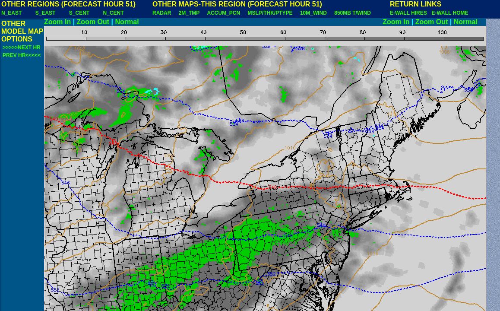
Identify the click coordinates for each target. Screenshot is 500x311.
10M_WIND (313, 13)
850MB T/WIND (352, 13)
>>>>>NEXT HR (22, 47)
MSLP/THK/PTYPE (270, 13)
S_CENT (79, 13)
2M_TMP (189, 13)
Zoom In (57, 21)
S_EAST (45, 13)
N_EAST (11, 13)
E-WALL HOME (449, 13)
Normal (127, 21)
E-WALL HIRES (410, 13)
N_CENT (113, 13)
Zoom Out (93, 21)
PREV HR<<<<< (22, 55)
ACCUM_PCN (224, 13)
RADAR (161, 13)
